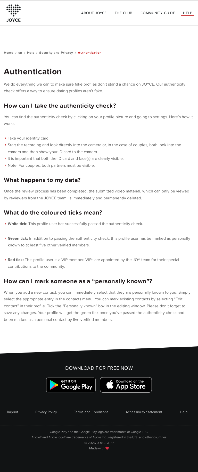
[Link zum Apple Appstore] (126, 385)
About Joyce (93, 13)
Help (187, 13)
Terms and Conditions (91, 412)
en (20, 53)
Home (8, 53)
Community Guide (158, 13)
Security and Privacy (56, 53)
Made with (99, 448)
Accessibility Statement (144, 412)
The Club (124, 13)
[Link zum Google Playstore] (71, 385)
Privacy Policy (46, 412)
